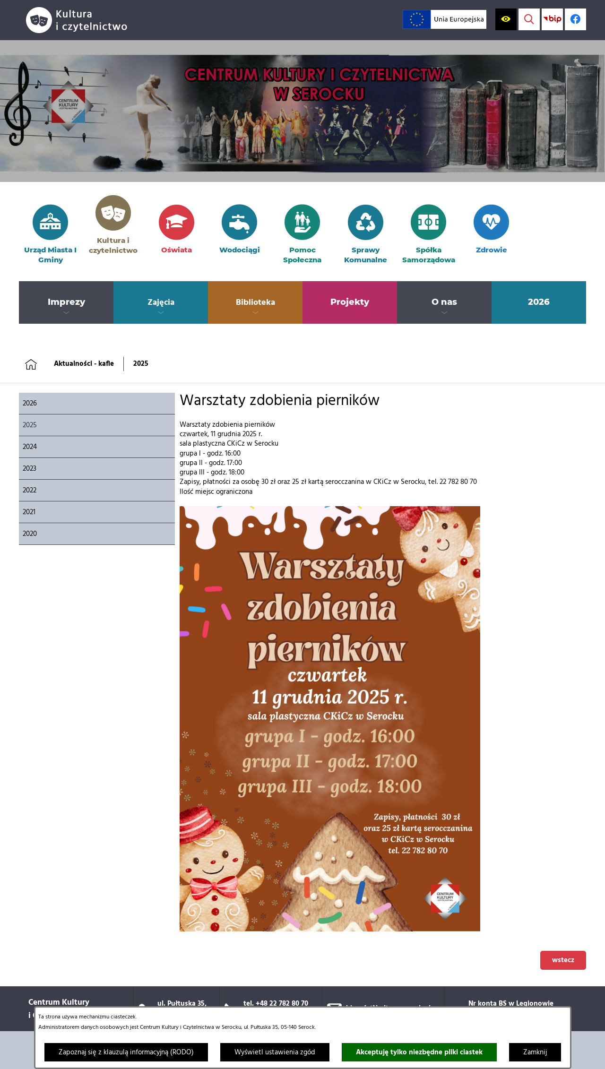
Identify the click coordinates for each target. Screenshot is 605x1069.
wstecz (563, 960)
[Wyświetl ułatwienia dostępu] (506, 19)
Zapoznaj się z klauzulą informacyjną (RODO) (126, 1052)
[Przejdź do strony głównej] (80, 20)
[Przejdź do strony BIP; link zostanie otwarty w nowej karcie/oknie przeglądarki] (552, 19)
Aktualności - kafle (84, 364)
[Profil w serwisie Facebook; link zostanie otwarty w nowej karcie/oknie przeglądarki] (575, 19)
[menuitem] (66, 302)
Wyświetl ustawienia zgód (274, 1052)
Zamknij (535, 1052)
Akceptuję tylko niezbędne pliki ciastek (419, 1052)
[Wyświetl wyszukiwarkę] (529, 19)
